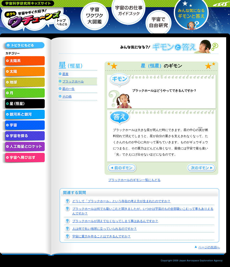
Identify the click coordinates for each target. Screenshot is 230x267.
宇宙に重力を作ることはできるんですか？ (101, 236)
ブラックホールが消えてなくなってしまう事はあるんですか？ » (122, 168)
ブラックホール (73, 81)
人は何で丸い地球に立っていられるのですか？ (104, 228)
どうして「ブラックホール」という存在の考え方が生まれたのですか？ (121, 201)
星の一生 (68, 89)
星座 (65, 74)
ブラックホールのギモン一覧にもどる (134, 180)
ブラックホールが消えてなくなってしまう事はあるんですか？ (115, 221)
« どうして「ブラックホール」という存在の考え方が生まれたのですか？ (201, 168)
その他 (67, 96)
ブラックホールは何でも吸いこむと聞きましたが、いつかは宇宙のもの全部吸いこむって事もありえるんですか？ (142, 211)
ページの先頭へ (209, 247)
